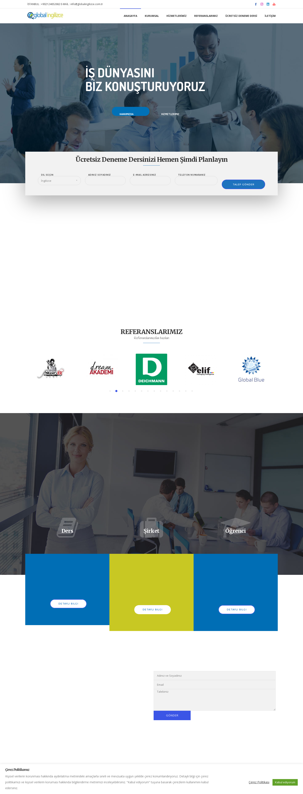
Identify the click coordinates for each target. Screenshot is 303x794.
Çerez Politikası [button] (259, 782)
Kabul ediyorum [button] (285, 782)
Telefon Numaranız (192, 175)
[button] (110, 391)
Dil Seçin (47, 175)
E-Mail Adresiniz (144, 175)
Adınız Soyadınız (99, 175)
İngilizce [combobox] (46, 181)
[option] (52, 369)
